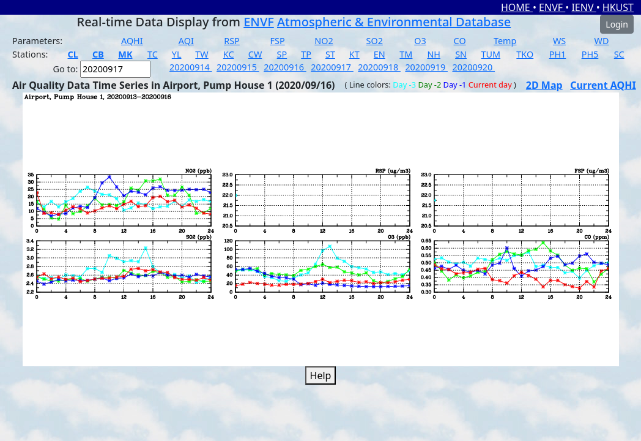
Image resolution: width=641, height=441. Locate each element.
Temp (505, 41)
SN (461, 54)
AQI (186, 41)
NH (433, 54)
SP (282, 54)
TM (405, 54)
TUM (491, 54)
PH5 (590, 54)
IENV (583, 7)
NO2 (323, 41)
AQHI (132, 41)
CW (255, 54)
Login (617, 24)
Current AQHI (603, 85)
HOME (517, 7)
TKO (524, 54)
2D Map (544, 85)
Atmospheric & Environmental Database (394, 21)
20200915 (238, 67)
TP (306, 54)
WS (559, 41)
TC (152, 54)
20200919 (426, 67)
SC (619, 54)
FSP (277, 41)
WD (602, 41)
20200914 (190, 67)
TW (201, 54)
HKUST (618, 7)
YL (177, 54)
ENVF (552, 7)
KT (354, 54)
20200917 (332, 67)
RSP (232, 41)
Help (321, 375)
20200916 (285, 67)
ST (330, 54)
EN (379, 54)
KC (228, 54)
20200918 (379, 67)
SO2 (374, 41)
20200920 (473, 67)
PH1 (557, 54)
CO (460, 41)
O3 (420, 41)
